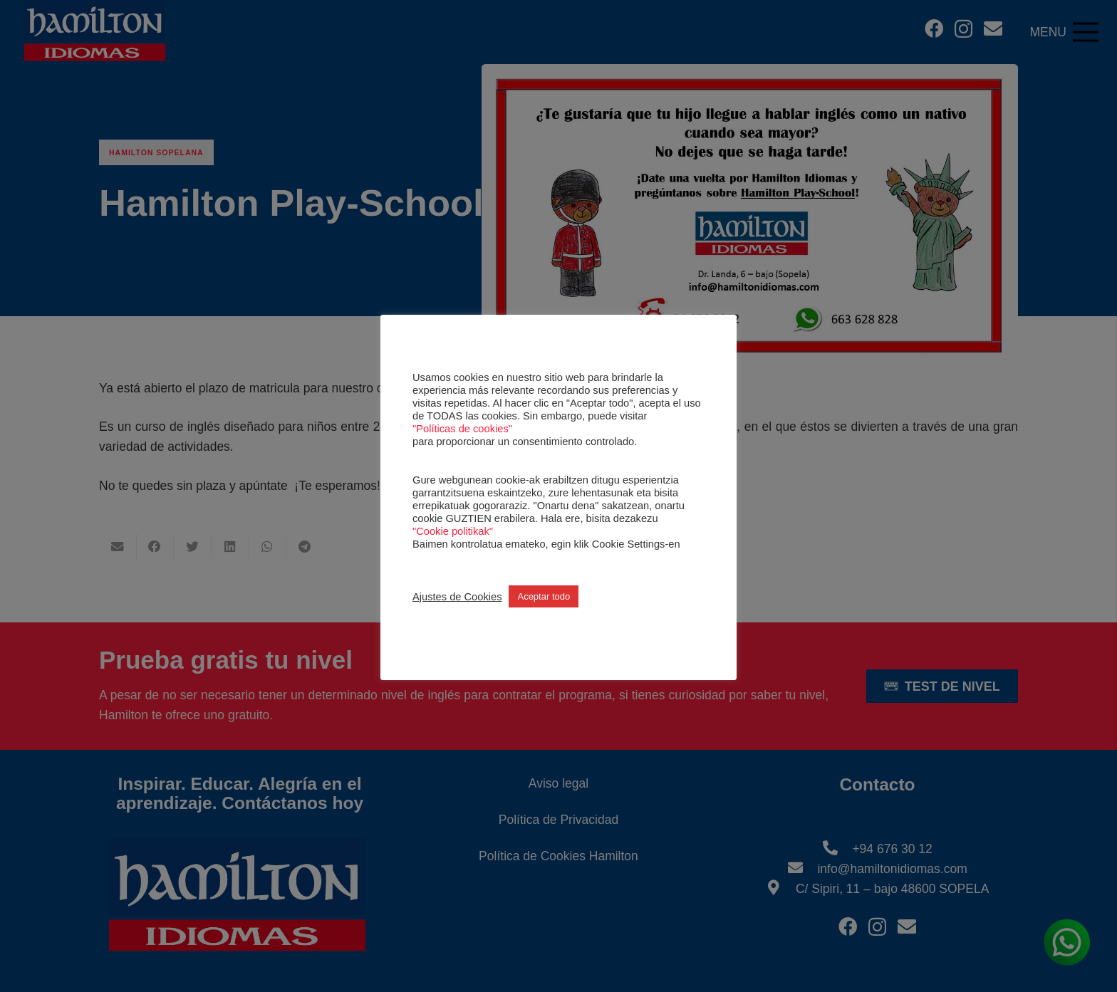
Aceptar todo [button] (543, 596)
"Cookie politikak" (452, 531)
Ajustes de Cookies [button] (457, 596)
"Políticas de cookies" (462, 428)
